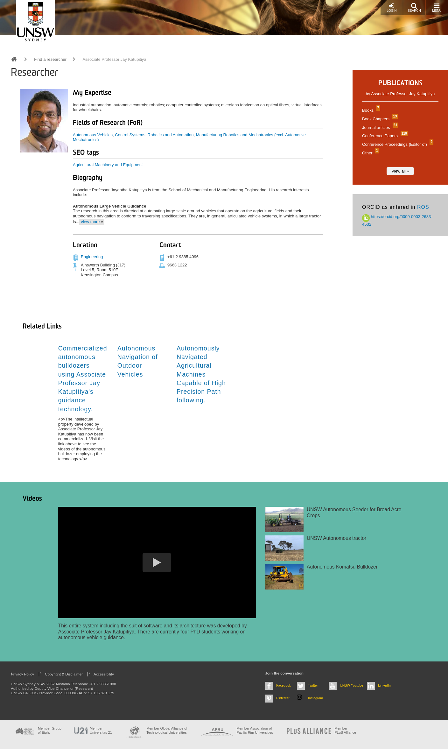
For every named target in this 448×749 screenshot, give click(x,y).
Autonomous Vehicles (93, 134)
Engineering (92, 256)
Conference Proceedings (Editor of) (397, 144)
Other (369, 153)
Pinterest (283, 698)
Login (391, 7)
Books (370, 110)
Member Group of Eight (49, 730)
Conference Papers (384, 135)
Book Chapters (379, 119)
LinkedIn (384, 685)
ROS (423, 207)
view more (90, 221)
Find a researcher (50, 59)
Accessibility (104, 674)
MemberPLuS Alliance (345, 730)
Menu (436, 7)
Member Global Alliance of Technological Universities (166, 730)
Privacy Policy (22, 674)
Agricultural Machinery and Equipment (108, 164)
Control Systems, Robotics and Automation (154, 134)
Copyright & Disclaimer (64, 674)
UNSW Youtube (351, 685)
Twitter (313, 685)
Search (414, 7)
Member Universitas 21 (101, 730)
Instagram (315, 698)
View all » (400, 171)
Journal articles (379, 127)
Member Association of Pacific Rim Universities (254, 730)
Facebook (283, 685)
